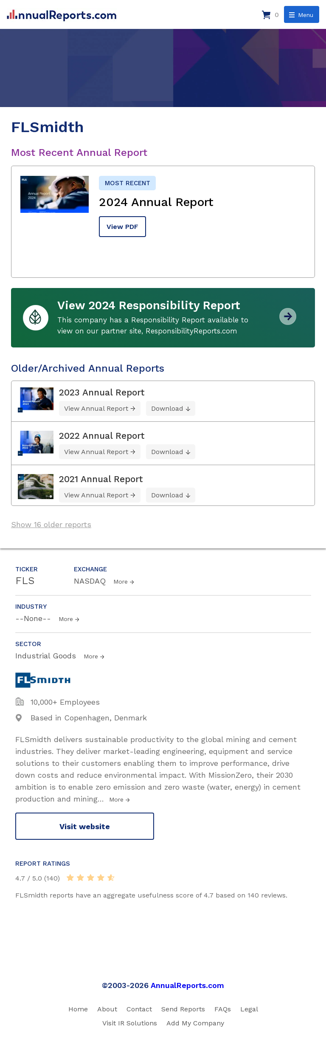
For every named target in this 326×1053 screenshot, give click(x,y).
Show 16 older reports (51, 524)
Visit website (84, 826)
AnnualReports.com (187, 985)
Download (167, 408)
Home (78, 1009)
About (107, 1009)
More (120, 581)
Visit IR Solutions (129, 1023)
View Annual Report (96, 408)
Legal (249, 1009)
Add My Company (195, 1023)
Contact (139, 1009)
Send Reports (183, 1009)
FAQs (222, 1009)
